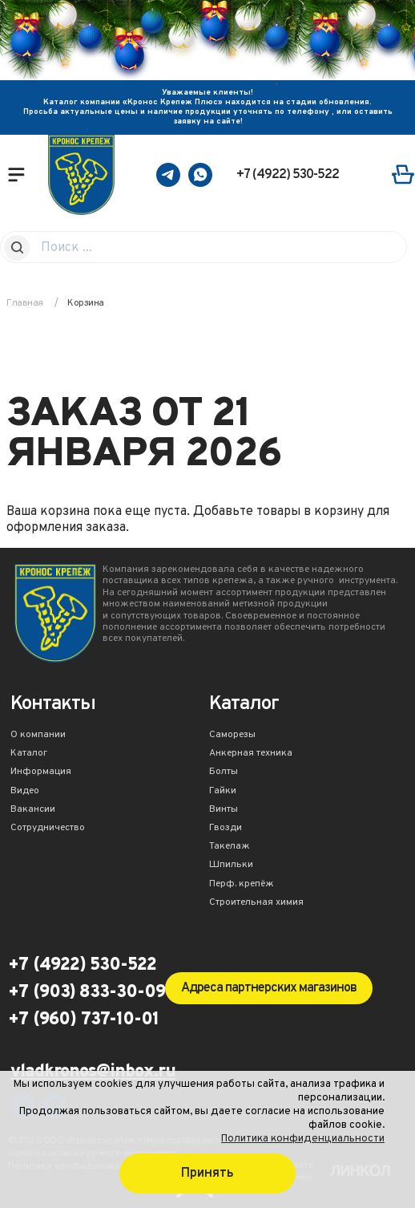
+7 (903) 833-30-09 (86, 993)
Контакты (52, 705)
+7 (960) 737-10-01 (83, 1020)
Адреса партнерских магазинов (269, 988)
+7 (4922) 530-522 (287, 175)
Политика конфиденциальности (303, 1138)
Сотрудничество (47, 828)
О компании (38, 735)
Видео (24, 791)
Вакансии (32, 810)
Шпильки (231, 865)
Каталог (28, 754)
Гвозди (225, 828)
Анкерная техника (250, 754)
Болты (223, 772)
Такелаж (229, 847)
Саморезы (232, 735)
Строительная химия (256, 903)
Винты (223, 810)
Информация (40, 772)
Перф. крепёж (241, 884)
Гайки (222, 791)
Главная (24, 303)
